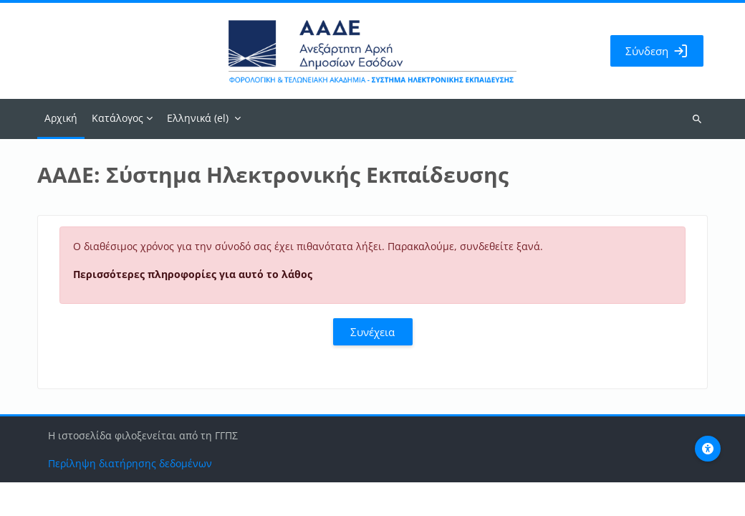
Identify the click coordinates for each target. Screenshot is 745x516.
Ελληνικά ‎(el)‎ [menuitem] (198, 118)
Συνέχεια (372, 332)
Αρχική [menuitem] (60, 118)
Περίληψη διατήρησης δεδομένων (130, 497)
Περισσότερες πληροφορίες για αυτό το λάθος (192, 274)
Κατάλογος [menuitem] (117, 118)
